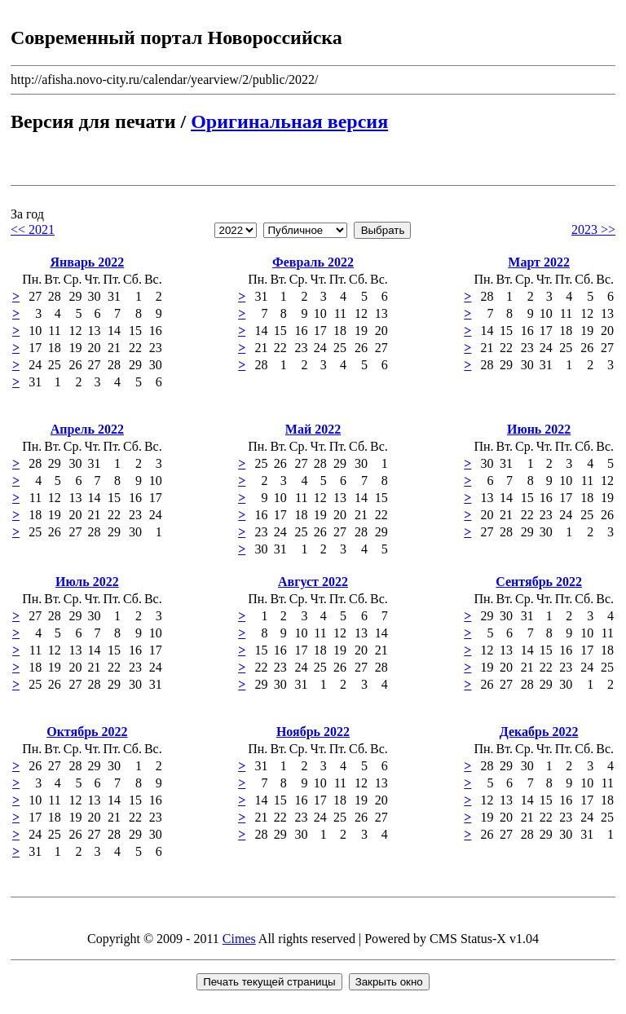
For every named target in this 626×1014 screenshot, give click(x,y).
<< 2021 (33, 229)
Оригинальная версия (289, 121)
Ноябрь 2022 (313, 731)
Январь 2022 (87, 262)
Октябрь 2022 (86, 731)
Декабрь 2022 (539, 731)
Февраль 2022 (313, 262)
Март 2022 (539, 262)
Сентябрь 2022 (539, 582)
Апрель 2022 (87, 429)
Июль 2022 (87, 582)
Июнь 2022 (539, 429)
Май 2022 (313, 429)
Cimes (239, 939)
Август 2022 (313, 582)
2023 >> (593, 229)
